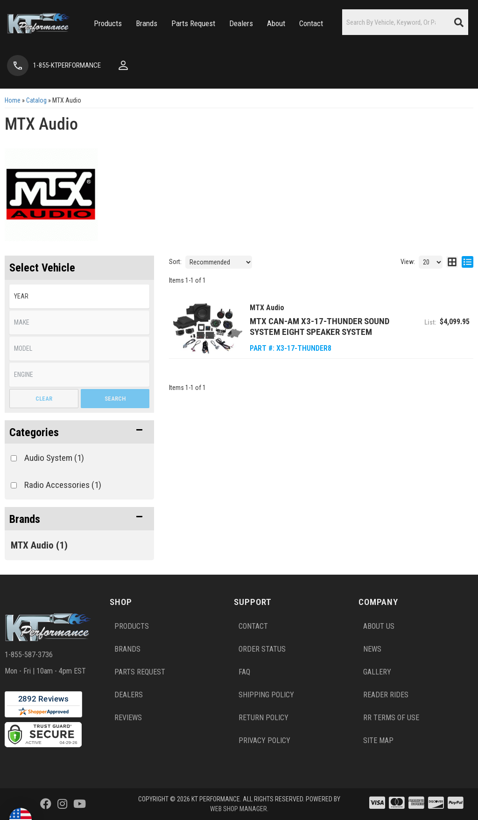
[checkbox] (14, 458)
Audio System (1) (54, 457)
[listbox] (79, 296)
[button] (108, 23)
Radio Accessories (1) (62, 484)
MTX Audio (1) (39, 545)
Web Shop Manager (238, 809)
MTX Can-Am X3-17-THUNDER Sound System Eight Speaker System (319, 326)
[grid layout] (452, 262)
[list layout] (467, 262)
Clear (43, 398)
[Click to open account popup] (123, 65)
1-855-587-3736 (29, 654)
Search (115, 398)
